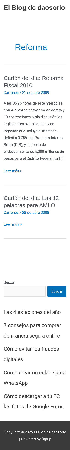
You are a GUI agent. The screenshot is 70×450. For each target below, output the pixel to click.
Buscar (9, 282)
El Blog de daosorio (34, 7)
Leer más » (13, 171)
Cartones (11, 92)
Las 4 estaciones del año (32, 312)
